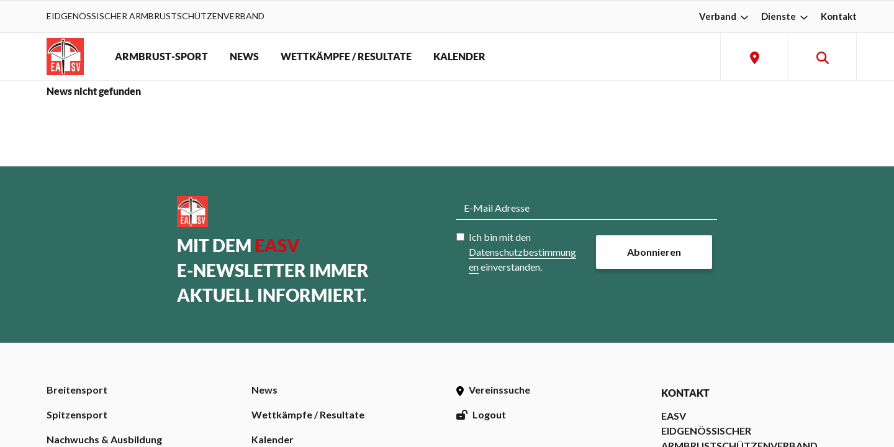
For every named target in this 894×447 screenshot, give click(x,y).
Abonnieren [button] (654, 252)
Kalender (272, 439)
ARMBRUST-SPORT (161, 56)
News (264, 389)
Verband (725, 16)
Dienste (786, 16)
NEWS (244, 56)
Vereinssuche (493, 389)
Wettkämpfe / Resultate (307, 414)
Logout (481, 414)
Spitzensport (77, 414)
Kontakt (839, 16)
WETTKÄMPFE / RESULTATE (346, 56)
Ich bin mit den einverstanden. (522, 252)
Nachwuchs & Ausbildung (104, 439)
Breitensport (77, 389)
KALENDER (459, 56)
